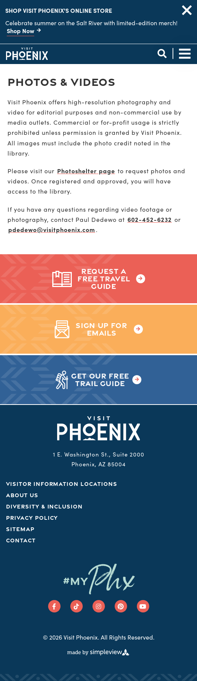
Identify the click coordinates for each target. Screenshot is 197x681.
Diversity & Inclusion (44, 506)
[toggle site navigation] (185, 53)
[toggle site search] (162, 53)
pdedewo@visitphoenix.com (51, 229)
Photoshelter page (86, 170)
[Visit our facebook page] (54, 606)
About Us (22, 495)
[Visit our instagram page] (98, 606)
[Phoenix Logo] (27, 53)
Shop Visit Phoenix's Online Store (58, 10)
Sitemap (20, 529)
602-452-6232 (149, 219)
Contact (21, 540)
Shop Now (20, 30)
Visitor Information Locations (61, 483)
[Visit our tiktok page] (76, 606)
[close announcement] (187, 10)
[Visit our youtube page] (143, 606)
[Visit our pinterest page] (121, 606)
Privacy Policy (32, 517)
